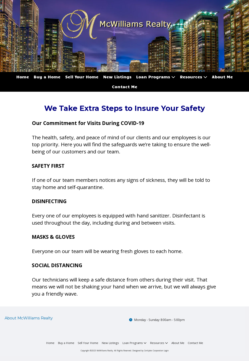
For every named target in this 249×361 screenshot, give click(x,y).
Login (166, 350)
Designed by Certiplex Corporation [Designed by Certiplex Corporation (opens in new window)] (147, 350)
